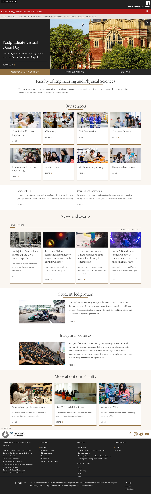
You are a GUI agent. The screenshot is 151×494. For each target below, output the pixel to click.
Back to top (7, 428)
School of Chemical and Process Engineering (17, 453)
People (81, 17)
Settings (127, 486)
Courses (43, 447)
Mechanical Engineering (91, 167)
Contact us (91, 17)
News (12, 225)
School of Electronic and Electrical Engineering (18, 464)
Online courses (45, 458)
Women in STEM (110, 407)
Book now (75, 44)
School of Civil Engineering (11, 458)
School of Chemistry (9, 456)
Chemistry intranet (84, 453)
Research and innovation (89, 191)
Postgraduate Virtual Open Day (25, 72)
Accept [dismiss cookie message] (128, 482)
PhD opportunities (46, 453)
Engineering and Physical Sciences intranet (92, 450)
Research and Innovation (30, 17)
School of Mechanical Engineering (14, 470)
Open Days (125, 72)
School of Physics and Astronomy (13, 473)
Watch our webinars (74, 72)
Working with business (52, 17)
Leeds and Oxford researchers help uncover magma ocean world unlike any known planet (58, 256)
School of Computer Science (12, 461)
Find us (80, 473)
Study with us (24, 191)
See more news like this (127, 229)
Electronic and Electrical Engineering (24, 168)
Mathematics (52, 167)
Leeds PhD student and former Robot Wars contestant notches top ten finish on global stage (125, 256)
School (11, 17)
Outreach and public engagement (29, 407)
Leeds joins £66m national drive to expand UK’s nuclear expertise (25, 254)
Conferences (70, 17)
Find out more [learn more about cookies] (130, 489)
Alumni (80, 468)
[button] (147, 11)
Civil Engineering (87, 131)
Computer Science (121, 131)
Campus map (82, 470)
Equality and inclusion (47, 450)
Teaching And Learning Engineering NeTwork (92, 458)
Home (3, 17)
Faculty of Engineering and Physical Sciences (21, 11)
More (14, 141)
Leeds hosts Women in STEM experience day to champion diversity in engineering (90, 256)
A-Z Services (82, 447)
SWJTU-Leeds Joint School (70, 407)
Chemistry (50, 131)
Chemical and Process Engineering (23, 133)
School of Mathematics (10, 467)
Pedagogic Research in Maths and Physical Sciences (94, 456)
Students (118, 447)
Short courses (44, 456)
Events (20, 225)
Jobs (79, 476)
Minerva (118, 450)
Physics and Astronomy (124, 167)
